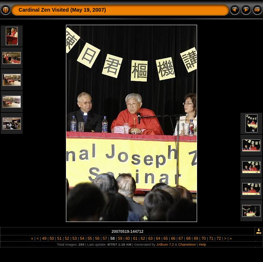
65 (165, 238)
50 (51, 238)
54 (82, 238)
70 (203, 238)
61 (135, 238)
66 (173, 238)
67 (180, 238)
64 (158, 238)
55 (89, 238)
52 (67, 238)
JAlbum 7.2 (165, 244)
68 (188, 238)
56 (97, 238)
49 (44, 238)
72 (219, 238)
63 (150, 238)
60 (128, 238)
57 (105, 238)
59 (120, 238)
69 (196, 238)
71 (211, 238)
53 (74, 238)
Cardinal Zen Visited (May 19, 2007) (62, 10)
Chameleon (187, 244)
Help (202, 244)
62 (143, 238)
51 (59, 238)
